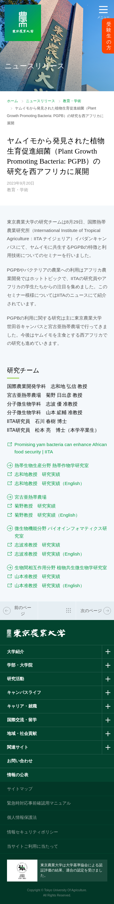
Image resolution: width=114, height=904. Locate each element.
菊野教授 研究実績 (35, 505)
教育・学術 (72, 101)
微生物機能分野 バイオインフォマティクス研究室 (61, 532)
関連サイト (17, 747)
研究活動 (15, 678)
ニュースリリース (40, 101)
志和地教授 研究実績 (37, 474)
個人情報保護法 (22, 817)
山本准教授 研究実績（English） (50, 585)
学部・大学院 (20, 665)
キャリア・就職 (22, 706)
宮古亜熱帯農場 (31, 497)
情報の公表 (17, 774)
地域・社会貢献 (22, 733)
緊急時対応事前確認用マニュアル (39, 803)
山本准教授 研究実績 (37, 576)
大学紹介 (15, 651)
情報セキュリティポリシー (32, 832)
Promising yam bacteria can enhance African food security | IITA (61, 448)
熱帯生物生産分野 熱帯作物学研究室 (52, 465)
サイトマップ (20, 788)
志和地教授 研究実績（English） (50, 483)
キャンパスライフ (24, 692)
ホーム (12, 101)
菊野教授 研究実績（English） (47, 515)
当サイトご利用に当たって (32, 846)
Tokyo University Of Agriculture (65, 890)
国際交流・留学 (22, 719)
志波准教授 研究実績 (37, 544)
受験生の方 (108, 36)
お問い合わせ (20, 760)
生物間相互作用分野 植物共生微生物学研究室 (61, 567)
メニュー (103, 17)
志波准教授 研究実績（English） (50, 553)
